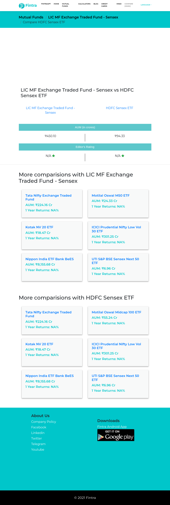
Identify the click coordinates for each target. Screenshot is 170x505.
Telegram (38, 444)
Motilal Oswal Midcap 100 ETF (116, 312)
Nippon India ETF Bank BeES (50, 259)
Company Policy (43, 422)
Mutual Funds (65, 5)
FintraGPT (46, 4)
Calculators (84, 4)
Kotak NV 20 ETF (39, 227)
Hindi (119, 4)
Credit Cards (104, 5)
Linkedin (37, 433)
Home (56, 4)
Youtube (37, 449)
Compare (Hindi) (128, 5)
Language (145, 5)
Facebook (38, 427)
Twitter (36, 438)
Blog (96, 4)
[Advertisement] (85, 57)
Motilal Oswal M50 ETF (111, 195)
